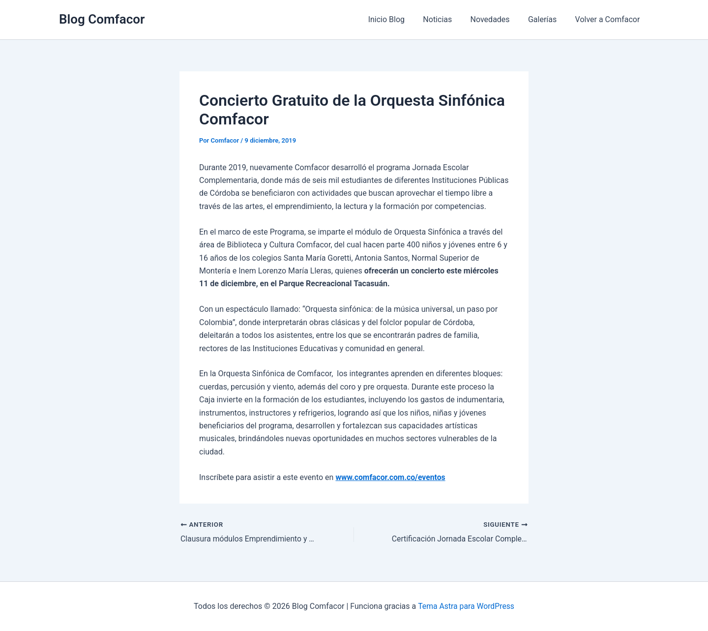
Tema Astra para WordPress (466, 606)
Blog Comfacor (102, 19)
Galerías (546, 19)
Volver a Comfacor (608, 19)
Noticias (446, 19)
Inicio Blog (398, 19)
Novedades (496, 19)
